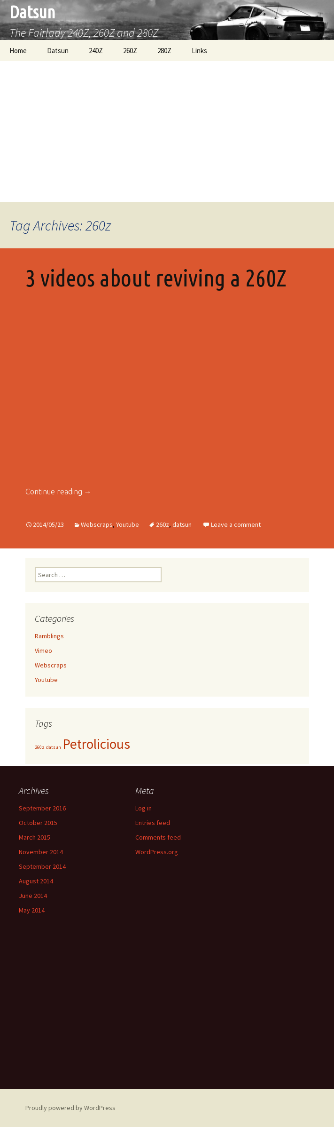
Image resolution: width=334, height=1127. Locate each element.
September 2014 (42, 866)
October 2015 (38, 822)
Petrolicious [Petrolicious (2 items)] (96, 744)
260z (162, 524)
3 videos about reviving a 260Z (156, 277)
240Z (96, 50)
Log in (143, 808)
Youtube (127, 524)
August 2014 (36, 881)
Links (199, 50)
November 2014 (41, 852)
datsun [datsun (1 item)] (53, 747)
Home (18, 50)
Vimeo (43, 650)
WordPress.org (156, 852)
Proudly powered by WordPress (70, 1107)
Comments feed (158, 837)
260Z (130, 50)
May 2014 (32, 910)
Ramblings (49, 636)
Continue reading (58, 491)
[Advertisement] (167, 132)
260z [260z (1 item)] (40, 747)
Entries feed (152, 822)
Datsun (58, 50)
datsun (182, 524)
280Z (164, 50)
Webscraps (97, 524)
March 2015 (34, 837)
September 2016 (42, 808)
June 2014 (33, 895)
